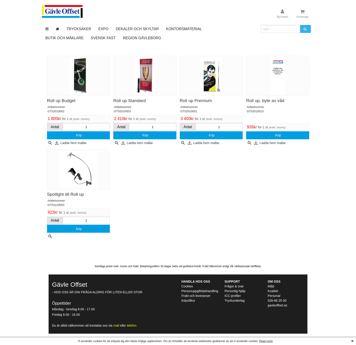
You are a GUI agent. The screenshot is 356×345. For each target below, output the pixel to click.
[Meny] (47, 29)
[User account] (282, 14)
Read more (266, 341)
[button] (305, 29)
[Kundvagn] (302, 14)
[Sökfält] (280, 29)
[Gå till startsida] (57, 29)
